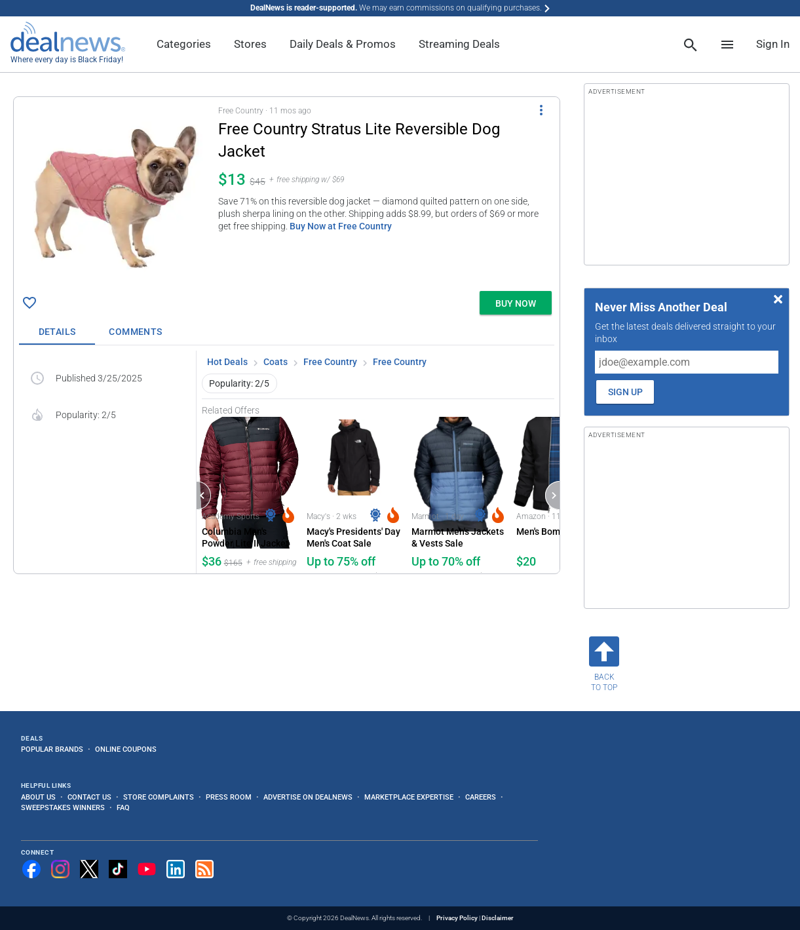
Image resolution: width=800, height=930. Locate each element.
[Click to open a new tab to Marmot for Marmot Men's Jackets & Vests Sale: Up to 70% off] (458, 495)
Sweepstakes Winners (63, 807)
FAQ (123, 807)
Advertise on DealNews (307, 797)
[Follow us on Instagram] (60, 869)
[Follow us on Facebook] (31, 869)
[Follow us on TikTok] (117, 869)
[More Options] (541, 110)
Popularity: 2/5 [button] (239, 383)
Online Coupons (126, 749)
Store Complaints (158, 797)
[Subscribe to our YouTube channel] (146, 869)
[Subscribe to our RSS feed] (204, 869)
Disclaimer (498, 917)
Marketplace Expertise (408, 797)
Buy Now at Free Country (341, 226)
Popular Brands (52, 749)
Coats (275, 362)
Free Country (330, 362)
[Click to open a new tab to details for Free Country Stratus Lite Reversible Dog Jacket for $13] (116, 194)
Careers (480, 797)
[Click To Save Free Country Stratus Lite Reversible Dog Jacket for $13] (29, 303)
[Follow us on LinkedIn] (175, 869)
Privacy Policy (457, 917)
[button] (287, 191)
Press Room (229, 797)
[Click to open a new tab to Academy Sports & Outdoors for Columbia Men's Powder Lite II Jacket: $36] (249, 495)
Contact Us (89, 797)
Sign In (773, 43)
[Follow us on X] (89, 869)
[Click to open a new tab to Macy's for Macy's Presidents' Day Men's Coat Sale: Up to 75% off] (353, 495)
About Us (38, 797)
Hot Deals (227, 362)
